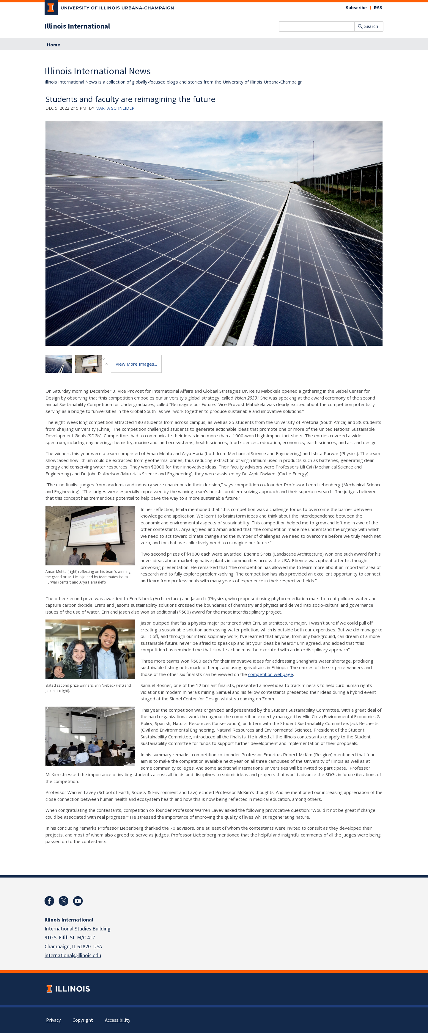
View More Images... (136, 364)
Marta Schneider (114, 108)
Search (371, 26)
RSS (378, 7)
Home (53, 45)
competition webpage (270, 674)
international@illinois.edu (73, 955)
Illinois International (77, 26)
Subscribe (356, 7)
